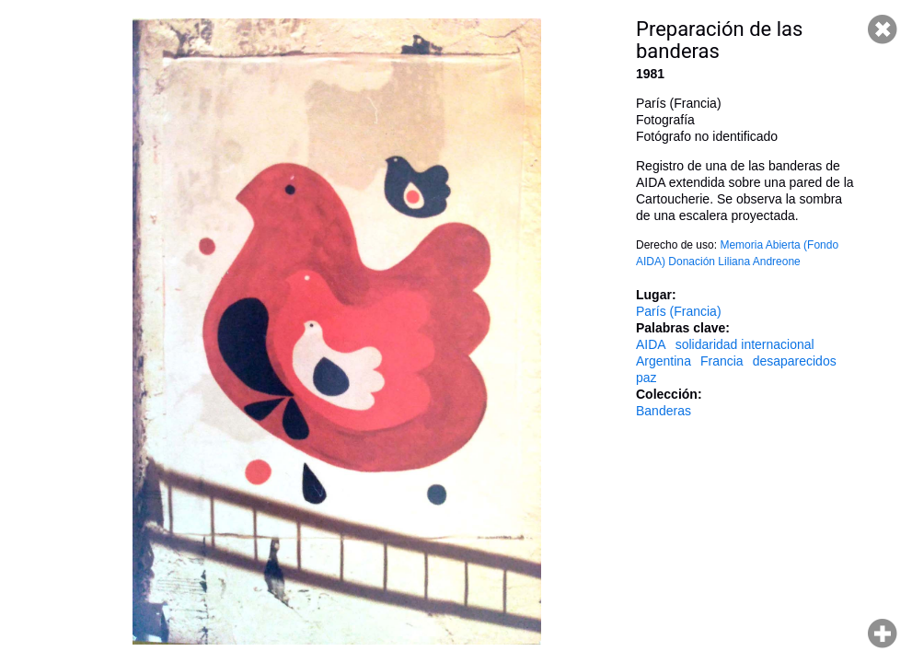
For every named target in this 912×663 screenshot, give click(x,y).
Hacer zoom (882, 633)
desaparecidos (795, 361)
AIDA (651, 344)
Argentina (663, 361)
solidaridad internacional (744, 344)
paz (646, 377)
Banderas (663, 410)
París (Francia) (679, 311)
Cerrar (882, 29)
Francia (722, 361)
